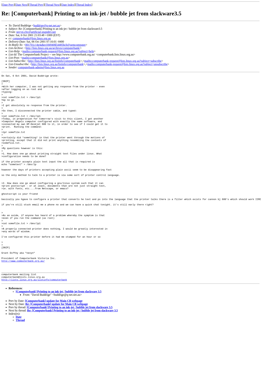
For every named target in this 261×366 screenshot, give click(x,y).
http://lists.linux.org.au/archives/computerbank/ (53, 48)
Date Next (21, 4)
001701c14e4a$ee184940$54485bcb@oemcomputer (55, 44)
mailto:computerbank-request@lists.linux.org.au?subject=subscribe (123, 60)
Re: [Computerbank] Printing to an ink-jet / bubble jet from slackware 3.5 (72, 351)
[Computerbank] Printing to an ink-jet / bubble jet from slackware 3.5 (58, 332)
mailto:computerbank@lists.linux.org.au (45, 57)
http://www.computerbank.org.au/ (23, 298)
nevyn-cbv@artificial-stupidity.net (36, 31)
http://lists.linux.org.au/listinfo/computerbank (54, 60)
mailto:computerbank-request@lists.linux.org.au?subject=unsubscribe (127, 64)
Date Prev (8, 4)
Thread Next (52, 4)
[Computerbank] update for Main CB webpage (53, 342)
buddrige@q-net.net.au (47, 25)
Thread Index (83, 4)
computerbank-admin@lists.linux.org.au (41, 67)
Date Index (68, 4)
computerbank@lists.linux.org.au (32, 38)
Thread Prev (36, 4)
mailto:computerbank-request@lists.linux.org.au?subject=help (58, 51)
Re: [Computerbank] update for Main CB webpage (56, 345)
